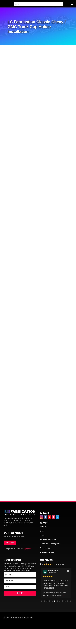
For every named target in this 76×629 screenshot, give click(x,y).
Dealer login (10, 543)
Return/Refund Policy (47, 552)
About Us (43, 527)
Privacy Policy (45, 548)
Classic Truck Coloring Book (50, 544)
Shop (42, 531)
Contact (42, 535)
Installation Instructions (48, 539)
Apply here (27, 549)
